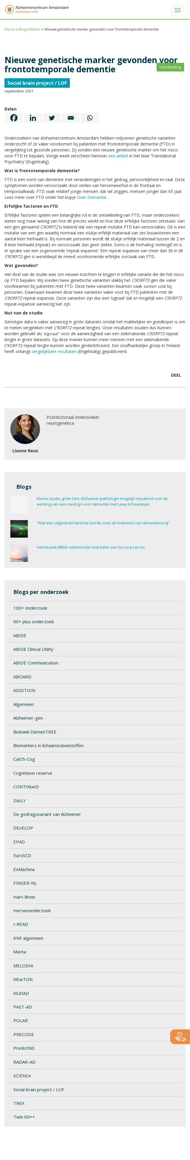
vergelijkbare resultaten (54, 351)
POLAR (20, 1020)
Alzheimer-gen (28, 718)
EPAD (19, 842)
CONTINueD (26, 787)
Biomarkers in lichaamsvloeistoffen (48, 745)
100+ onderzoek (30, 608)
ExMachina (24, 869)
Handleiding (170, 67)
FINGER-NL (25, 883)
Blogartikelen (29, 29)
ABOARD (22, 677)
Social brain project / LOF (37, 83)
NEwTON (23, 979)
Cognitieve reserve (32, 773)
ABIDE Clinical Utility (33, 649)
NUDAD (21, 993)
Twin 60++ (24, 1117)
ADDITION (24, 690)
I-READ (20, 924)
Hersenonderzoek (32, 910)
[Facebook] (14, 118)
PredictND (24, 1048)
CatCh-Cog (24, 759)
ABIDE (19, 635)
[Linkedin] (33, 118)
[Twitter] (52, 118)
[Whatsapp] (90, 118)
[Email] (71, 118)
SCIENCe (22, 1075)
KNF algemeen (28, 938)
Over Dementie (91, 197)
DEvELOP (23, 828)
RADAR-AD (24, 1062)
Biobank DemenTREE (35, 732)
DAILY (19, 800)
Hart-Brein (24, 897)
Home (9, 29)
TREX (19, 1103)
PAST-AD (22, 1007)
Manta (19, 952)
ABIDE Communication (35, 663)
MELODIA (23, 966)
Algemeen (23, 704)
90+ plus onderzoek (33, 621)
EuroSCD (22, 855)
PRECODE (23, 1034)
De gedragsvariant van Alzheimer (47, 814)
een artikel (118, 156)
